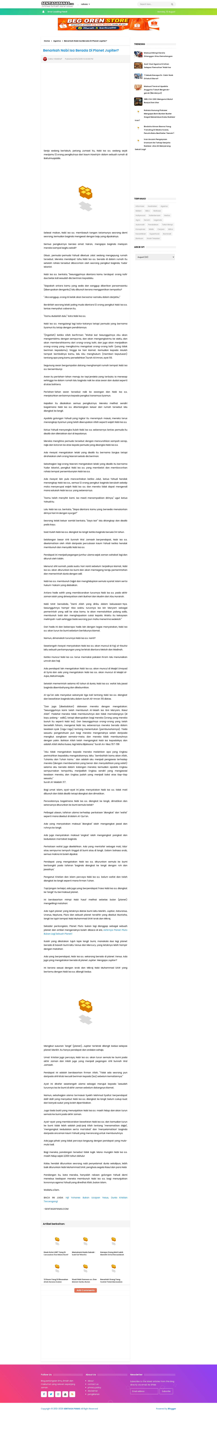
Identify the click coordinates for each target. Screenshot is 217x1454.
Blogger (172, 1408)
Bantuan (139, 238)
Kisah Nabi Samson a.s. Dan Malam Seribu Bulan (84, 1280)
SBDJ (147, 210)
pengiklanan (94, 1394)
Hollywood (140, 215)
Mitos (170, 229)
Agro (138, 220)
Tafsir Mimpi (167, 224)
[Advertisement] (85, 126)
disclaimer (93, 1390)
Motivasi (157, 210)
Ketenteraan (154, 215)
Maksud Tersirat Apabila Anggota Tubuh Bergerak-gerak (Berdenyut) (157, 89)
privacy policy (94, 1387)
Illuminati (167, 233)
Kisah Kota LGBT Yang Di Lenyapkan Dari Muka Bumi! (56, 1253)
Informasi (140, 206)
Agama (164, 206)
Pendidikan (153, 224)
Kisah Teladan (153, 238)
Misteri (139, 210)
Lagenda (158, 220)
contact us (93, 1384)
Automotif (140, 224)
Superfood (154, 233)
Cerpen (161, 229)
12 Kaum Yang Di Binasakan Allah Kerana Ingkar (56, 1280)
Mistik (151, 229)
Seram (147, 220)
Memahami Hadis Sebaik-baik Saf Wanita (83, 1253)
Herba (167, 215)
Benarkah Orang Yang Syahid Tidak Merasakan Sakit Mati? (111, 1282)
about (91, 1380)
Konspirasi (140, 229)
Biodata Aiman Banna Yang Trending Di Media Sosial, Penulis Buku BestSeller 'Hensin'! (159, 130)
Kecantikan (141, 233)
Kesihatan (152, 206)
